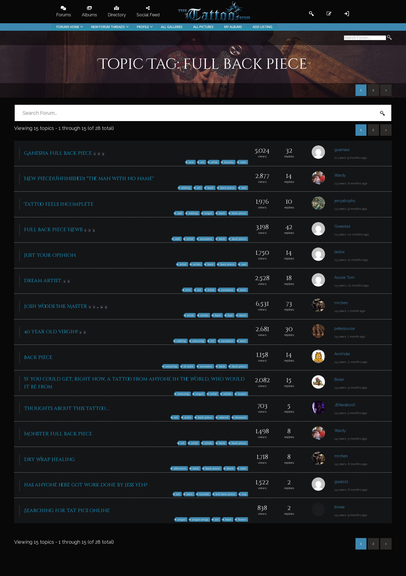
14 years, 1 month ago (349, 311)
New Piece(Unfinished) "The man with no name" (89, 178)
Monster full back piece (58, 434)
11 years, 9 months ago (350, 158)
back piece (227, 187)
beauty (229, 162)
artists (197, 264)
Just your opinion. (50, 255)
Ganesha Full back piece (58, 153)
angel (208, 213)
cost (243, 264)
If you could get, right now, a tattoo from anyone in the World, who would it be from (134, 383)
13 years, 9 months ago (350, 209)
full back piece (225, 494)
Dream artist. (43, 280)
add (179, 213)
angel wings (200, 519)
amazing (198, 340)
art (202, 162)
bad (243, 187)
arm (191, 162)
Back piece (38, 357)
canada (204, 494)
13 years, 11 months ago (351, 260)
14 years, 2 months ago (350, 362)
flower (242, 519)
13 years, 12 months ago (351, 285)
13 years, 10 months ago (351, 234)
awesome (206, 238)
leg (244, 494)
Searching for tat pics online (67, 510)
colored (223, 417)
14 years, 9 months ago (350, 515)
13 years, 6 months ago (350, 183)
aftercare (180, 468)
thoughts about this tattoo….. (67, 408)
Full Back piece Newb (53, 229)
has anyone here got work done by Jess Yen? (86, 485)
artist (214, 162)
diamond (240, 417)
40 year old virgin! (51, 331)
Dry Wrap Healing (49, 459)
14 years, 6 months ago (350, 464)
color (243, 162)
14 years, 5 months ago (350, 387)
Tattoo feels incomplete (59, 204)
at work (188, 366)
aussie (242, 393)
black (242, 315)
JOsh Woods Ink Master (55, 306)
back (210, 187)
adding (185, 187)
